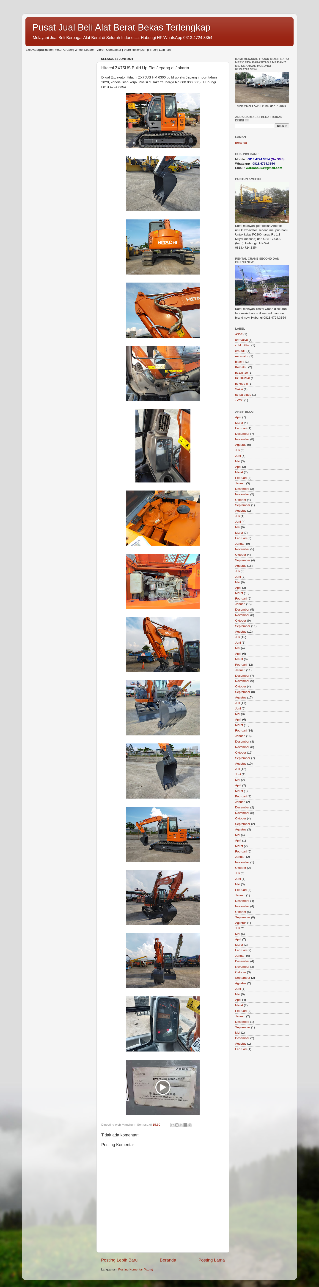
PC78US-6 (242, 378)
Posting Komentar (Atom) (135, 1269)
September (242, 505)
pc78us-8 (241, 383)
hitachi (239, 361)
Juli (237, 450)
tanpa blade (243, 394)
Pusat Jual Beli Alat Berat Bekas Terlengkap (121, 27)
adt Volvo (241, 340)
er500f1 (240, 351)
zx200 (239, 400)
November (242, 439)
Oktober (240, 500)
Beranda (168, 1260)
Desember (242, 433)
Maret (239, 422)
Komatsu (241, 367)
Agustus (240, 444)
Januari (240, 483)
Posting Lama (211, 1260)
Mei (237, 461)
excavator (242, 356)
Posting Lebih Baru (119, 1260)
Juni (238, 455)
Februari (241, 428)
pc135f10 (241, 372)
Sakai (239, 389)
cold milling (242, 345)
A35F (238, 334)
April (238, 417)
